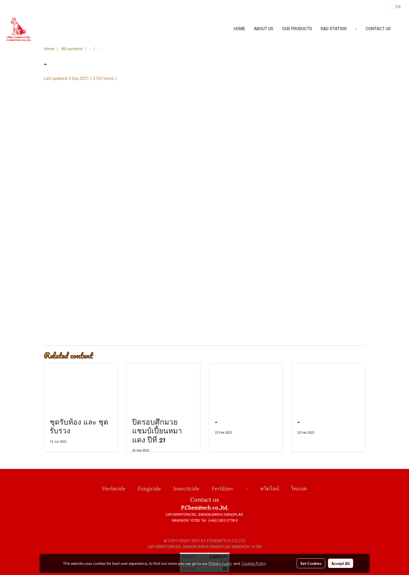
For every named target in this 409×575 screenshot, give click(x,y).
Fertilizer (222, 488)
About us (263, 28)
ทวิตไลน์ (269, 488)
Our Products (297, 28)
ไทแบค (299, 488)
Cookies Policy (254, 563)
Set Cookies (310, 563)
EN (395, 7)
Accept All (340, 563)
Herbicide (114, 488)
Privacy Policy (220, 563)
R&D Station (333, 28)
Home (239, 28)
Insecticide (186, 488)
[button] (400, 29)
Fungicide (149, 488)
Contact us (378, 28)
